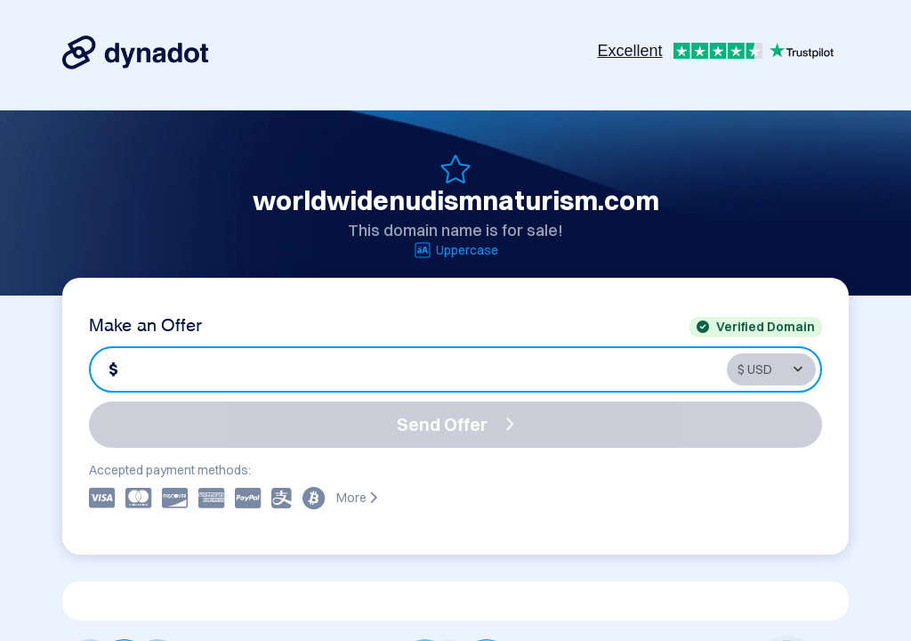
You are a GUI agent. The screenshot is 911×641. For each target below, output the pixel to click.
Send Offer (455, 424)
